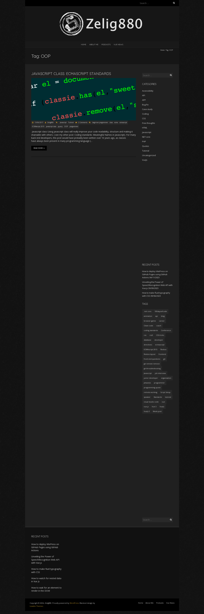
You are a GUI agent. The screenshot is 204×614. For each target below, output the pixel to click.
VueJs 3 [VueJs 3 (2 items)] (147, 411)
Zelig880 (50, 122)
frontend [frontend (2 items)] (162, 354)
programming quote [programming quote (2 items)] (152, 387)
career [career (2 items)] (162, 321)
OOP (66, 126)
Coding (145, 113)
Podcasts (106, 44)
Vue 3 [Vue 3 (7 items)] (154, 406)
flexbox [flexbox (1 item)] (163, 349)
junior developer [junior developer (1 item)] (151, 378)
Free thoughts (148, 123)
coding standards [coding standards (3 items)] (151, 330)
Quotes (145, 146)
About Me (93, 44)
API (143, 95)
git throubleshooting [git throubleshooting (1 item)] (152, 368)
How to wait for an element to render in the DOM (46, 589)
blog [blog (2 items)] (163, 316)
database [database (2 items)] (147, 340)
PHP (144, 141)
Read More (39, 148)
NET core (146, 136)
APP (144, 100)
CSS (144, 118)
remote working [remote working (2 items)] (150, 392)
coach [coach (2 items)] (158, 325)
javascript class (51, 126)
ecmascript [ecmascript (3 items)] (159, 344)
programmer (74, 126)
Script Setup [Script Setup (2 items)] (165, 392)
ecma (116, 122)
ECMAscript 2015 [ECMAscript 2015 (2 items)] (150, 349)
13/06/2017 (38, 122)
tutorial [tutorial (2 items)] (168, 397)
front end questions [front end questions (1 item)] (152, 359)
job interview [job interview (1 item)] (160, 373)
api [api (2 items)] (156, 316)
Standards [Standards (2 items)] (158, 397)
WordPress (74, 603)
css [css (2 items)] (145, 335)
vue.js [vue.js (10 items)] (146, 406)
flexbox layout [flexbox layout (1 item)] (149, 354)
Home (83, 44)
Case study (147, 109)
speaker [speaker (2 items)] (147, 397)
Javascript (63, 122)
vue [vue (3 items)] (163, 402)
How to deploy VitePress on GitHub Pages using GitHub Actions (155, 274)
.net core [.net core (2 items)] (147, 311)
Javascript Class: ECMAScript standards (71, 73)
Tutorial (71, 122)
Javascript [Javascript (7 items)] (148, 373)
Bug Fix (145, 104)
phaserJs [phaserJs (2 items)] (147, 383)
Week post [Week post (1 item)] (157, 411)
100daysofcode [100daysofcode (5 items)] (161, 311)
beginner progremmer (100, 122)
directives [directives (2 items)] (148, 344)
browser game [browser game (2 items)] (150, 321)
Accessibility (147, 90)
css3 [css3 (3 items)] (151, 335)
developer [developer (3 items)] (158, 340)
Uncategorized (149, 155)
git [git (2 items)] (164, 359)
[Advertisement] (157, 212)
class (111, 122)
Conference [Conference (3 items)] (166, 330)
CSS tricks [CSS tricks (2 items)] (160, 335)
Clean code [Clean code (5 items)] (148, 325)
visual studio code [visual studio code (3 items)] (151, 402)
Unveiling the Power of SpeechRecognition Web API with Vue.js (157, 285)
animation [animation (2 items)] (148, 316)
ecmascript (123, 122)
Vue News (118, 44)
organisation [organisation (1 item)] (166, 378)
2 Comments (82, 122)
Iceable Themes (36, 606)
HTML (144, 127)
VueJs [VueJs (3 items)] (162, 406)
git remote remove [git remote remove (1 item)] (152, 364)
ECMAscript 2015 (38, 126)
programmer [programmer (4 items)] (159, 383)
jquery (60, 126)
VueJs (144, 160)
